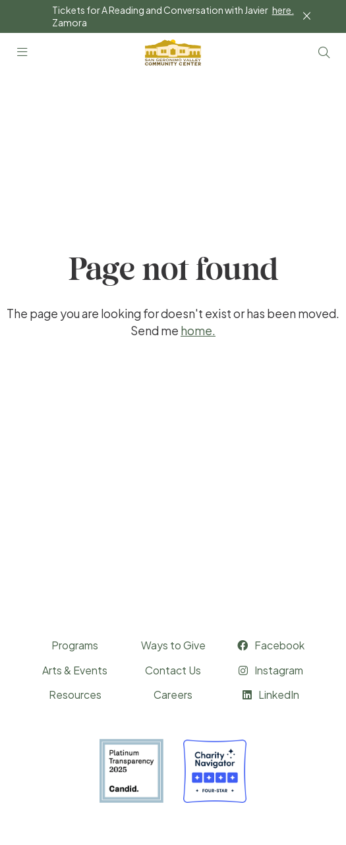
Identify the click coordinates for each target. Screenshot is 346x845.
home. (198, 330)
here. (283, 10)
